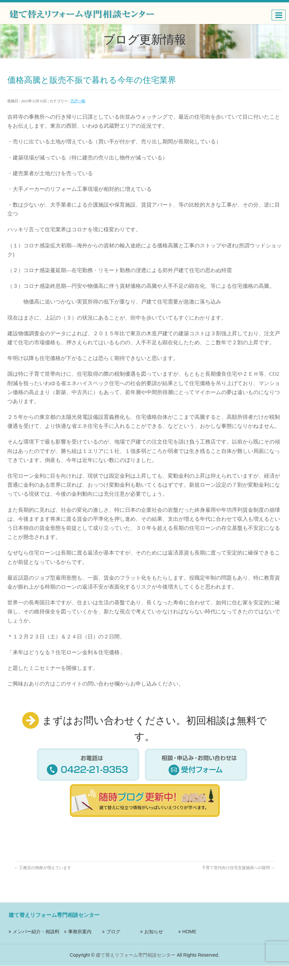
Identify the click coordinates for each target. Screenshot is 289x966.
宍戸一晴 (77, 101)
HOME (189, 931)
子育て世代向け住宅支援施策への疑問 (238, 867)
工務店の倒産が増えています (42, 867)
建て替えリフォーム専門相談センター (135, 955)
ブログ (113, 931)
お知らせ (153, 931)
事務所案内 (80, 931)
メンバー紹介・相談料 (36, 931)
